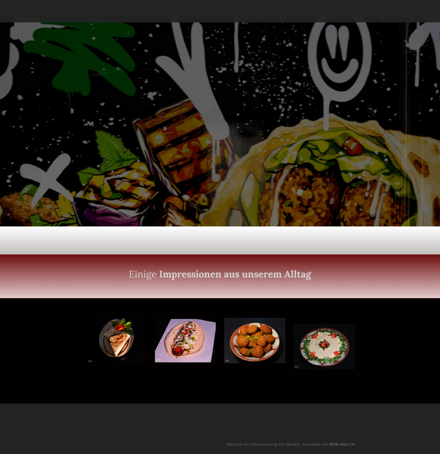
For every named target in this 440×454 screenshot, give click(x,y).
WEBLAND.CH (342, 444)
